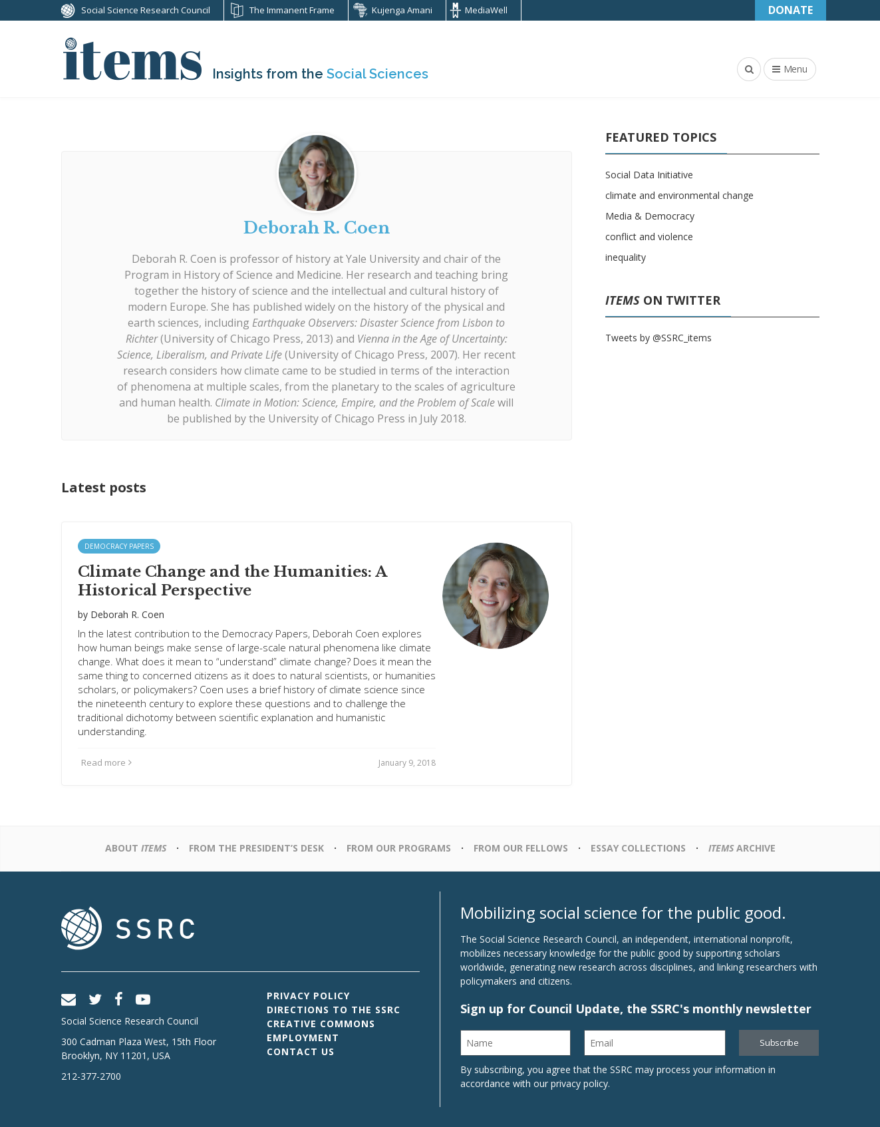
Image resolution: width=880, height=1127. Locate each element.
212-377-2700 (91, 1076)
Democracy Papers (119, 546)
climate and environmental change (679, 195)
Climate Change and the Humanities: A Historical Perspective (232, 581)
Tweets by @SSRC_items (658, 337)
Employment (303, 1037)
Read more (106, 762)
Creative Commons (321, 1023)
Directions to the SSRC (333, 1009)
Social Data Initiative (649, 174)
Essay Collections (638, 848)
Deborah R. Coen (174, 258)
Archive (742, 848)
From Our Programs (399, 848)
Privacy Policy (308, 995)
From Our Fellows (521, 848)
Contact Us (301, 1051)
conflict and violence (649, 236)
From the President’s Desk (256, 848)
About (135, 848)
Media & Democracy (649, 216)
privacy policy (579, 1083)
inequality (625, 257)
